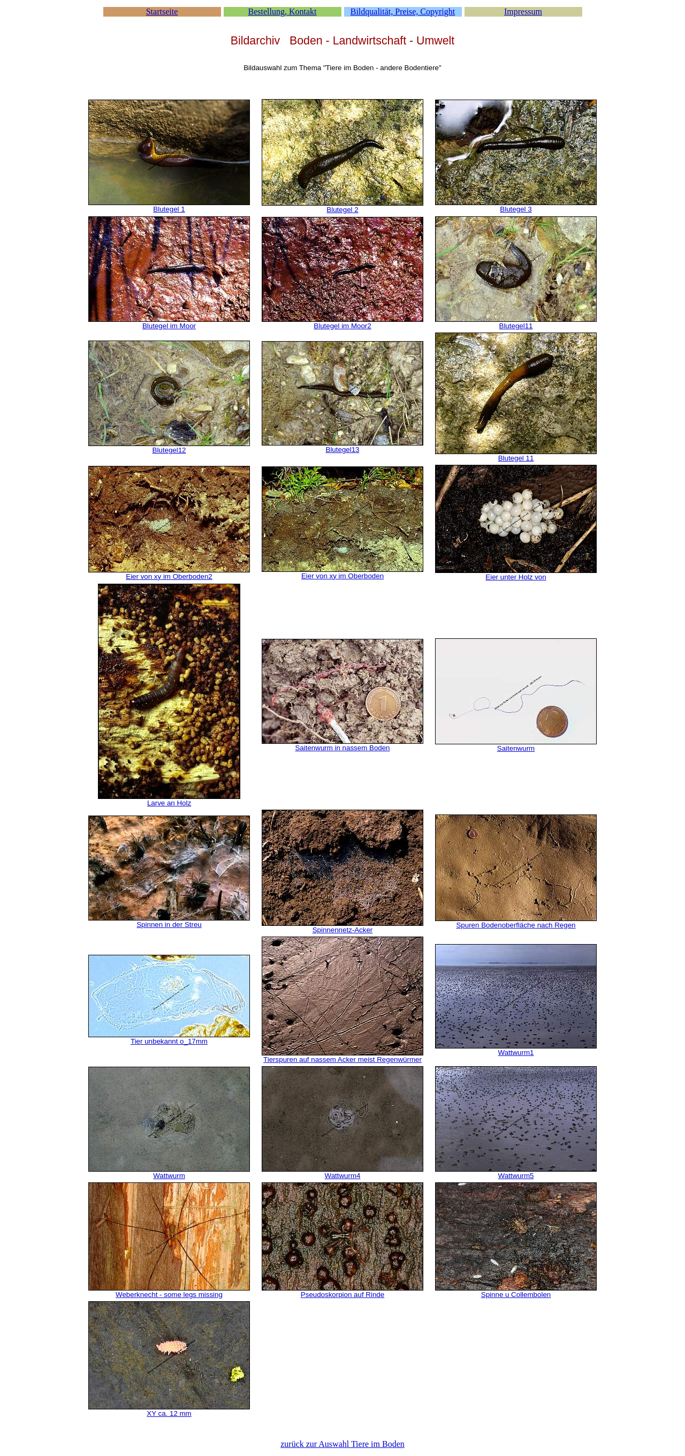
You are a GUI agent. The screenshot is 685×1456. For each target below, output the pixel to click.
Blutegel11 (516, 326)
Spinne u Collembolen (516, 1295)
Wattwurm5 (516, 1176)
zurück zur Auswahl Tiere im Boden (342, 1444)
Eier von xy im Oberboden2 (169, 576)
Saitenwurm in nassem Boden (342, 748)
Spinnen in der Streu (169, 925)
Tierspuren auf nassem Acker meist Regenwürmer (342, 1059)
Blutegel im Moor (169, 326)
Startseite (162, 11)
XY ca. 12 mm (169, 1413)
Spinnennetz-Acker (343, 930)
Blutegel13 (343, 450)
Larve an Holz (169, 803)
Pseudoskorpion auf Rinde (342, 1295)
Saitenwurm (516, 748)
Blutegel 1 (169, 209)
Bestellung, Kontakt (282, 11)
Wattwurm (169, 1176)
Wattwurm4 (343, 1176)
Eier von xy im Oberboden (342, 576)
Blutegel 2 (342, 210)
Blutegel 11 (516, 458)
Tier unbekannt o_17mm (169, 1041)
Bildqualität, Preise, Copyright (403, 11)
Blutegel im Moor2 (342, 326)
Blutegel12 (169, 450)
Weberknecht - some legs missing (169, 1295)
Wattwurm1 (516, 1052)
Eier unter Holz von (515, 577)
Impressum (523, 11)
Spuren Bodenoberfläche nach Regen (515, 925)
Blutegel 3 (515, 209)
